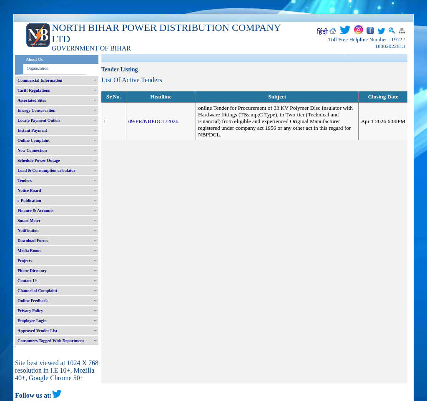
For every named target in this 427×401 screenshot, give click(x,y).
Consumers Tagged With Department (51, 340)
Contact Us (28, 280)
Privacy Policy (30, 310)
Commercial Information (40, 80)
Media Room (29, 250)
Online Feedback (33, 300)
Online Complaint (34, 140)
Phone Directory (32, 270)
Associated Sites (32, 100)
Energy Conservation (36, 110)
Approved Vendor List (37, 330)
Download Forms (33, 240)
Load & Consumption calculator (46, 170)
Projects (25, 260)
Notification (28, 230)
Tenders (25, 180)
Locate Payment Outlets (39, 120)
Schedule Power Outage (39, 160)
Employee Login (32, 320)
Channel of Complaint (37, 290)
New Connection (32, 150)
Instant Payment (32, 130)
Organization (37, 68)
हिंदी (322, 31)
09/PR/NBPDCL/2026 (153, 121)
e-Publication (29, 200)
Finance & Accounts (35, 210)
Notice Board (29, 190)
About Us (34, 59)
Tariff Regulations (34, 90)
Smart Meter (29, 220)
